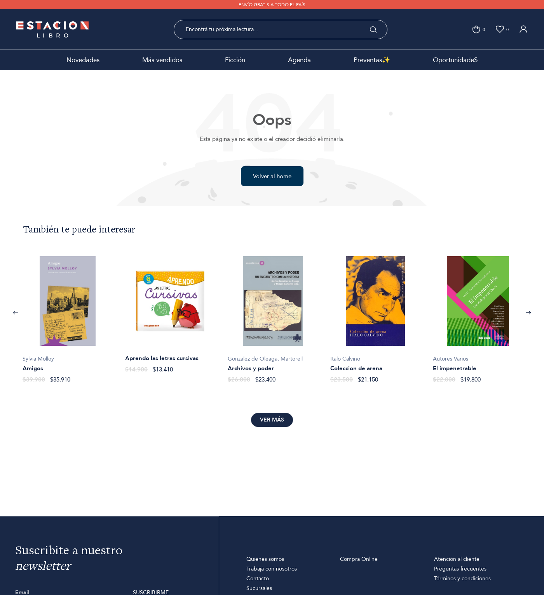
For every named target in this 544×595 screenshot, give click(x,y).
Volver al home (272, 176)
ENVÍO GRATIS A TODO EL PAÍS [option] (272, 5)
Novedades (82, 60)
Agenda (299, 60)
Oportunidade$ (455, 60)
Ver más (272, 419)
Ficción (235, 60)
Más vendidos (162, 60)
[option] (68, 315)
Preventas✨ (372, 60)
